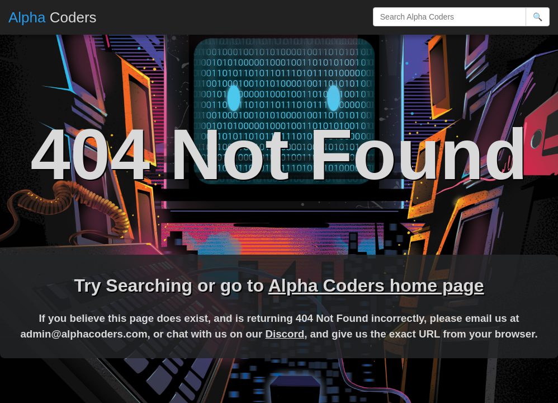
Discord (284, 334)
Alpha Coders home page (376, 285)
